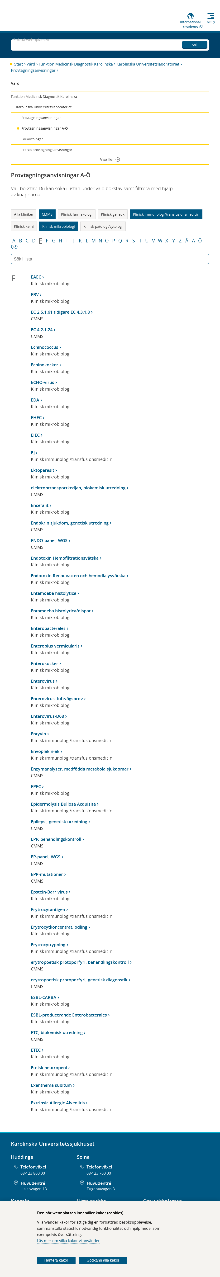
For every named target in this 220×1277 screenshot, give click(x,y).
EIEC (35, 435)
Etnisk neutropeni (49, 1067)
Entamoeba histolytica (53, 593)
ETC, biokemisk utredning (57, 1032)
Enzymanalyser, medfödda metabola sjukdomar (80, 769)
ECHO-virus (42, 382)
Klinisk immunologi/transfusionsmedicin (166, 214)
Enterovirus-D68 (47, 716)
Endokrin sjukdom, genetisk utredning (70, 523)
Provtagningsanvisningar (33, 70)
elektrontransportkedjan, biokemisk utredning (78, 488)
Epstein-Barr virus (49, 892)
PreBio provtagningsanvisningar (46, 149)
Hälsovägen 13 (34, 1189)
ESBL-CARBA (43, 997)
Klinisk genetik (112, 214)
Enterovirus (43, 681)
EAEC (36, 277)
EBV (35, 294)
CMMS (47, 214)
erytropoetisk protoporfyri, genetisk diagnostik (79, 980)
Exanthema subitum (51, 1085)
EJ (33, 452)
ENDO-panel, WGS (49, 540)
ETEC (36, 1050)
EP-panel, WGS (45, 857)
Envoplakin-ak (45, 751)
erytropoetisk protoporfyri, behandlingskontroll (80, 962)
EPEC (36, 786)
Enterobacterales (48, 628)
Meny (211, 22)
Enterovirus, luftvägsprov (57, 698)
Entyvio (38, 734)
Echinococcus (44, 347)
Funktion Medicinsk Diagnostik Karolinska (76, 64)
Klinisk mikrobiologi (58, 226)
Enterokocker (44, 663)
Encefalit (39, 505)
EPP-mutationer (47, 874)
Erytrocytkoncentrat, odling (59, 927)
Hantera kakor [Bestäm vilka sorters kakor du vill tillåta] (56, 1260)
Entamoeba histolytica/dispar (61, 611)
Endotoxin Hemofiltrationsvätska (65, 558)
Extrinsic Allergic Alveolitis (58, 1103)
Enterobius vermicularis (55, 646)
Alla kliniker (23, 214)
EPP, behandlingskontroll (56, 839)
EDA (35, 400)
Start (18, 64)
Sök (194, 44)
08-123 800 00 (32, 1173)
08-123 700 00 (98, 1173)
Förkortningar (32, 139)
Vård (31, 64)
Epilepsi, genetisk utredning (59, 821)
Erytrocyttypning (48, 944)
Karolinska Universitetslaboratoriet (147, 64)
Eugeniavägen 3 (101, 1189)
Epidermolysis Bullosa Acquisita (63, 804)
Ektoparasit (42, 470)
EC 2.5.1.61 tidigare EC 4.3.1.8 (60, 312)
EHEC (36, 417)
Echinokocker (44, 365)
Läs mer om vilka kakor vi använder (68, 1240)
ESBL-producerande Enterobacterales (69, 1015)
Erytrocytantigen (48, 909)
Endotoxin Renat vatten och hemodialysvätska (78, 575)
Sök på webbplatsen (31, 44)
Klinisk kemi (24, 226)
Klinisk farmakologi (76, 214)
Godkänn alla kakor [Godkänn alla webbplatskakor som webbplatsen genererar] (102, 1260)
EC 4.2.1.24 (42, 329)
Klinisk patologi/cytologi (103, 226)
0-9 (14, 247)
